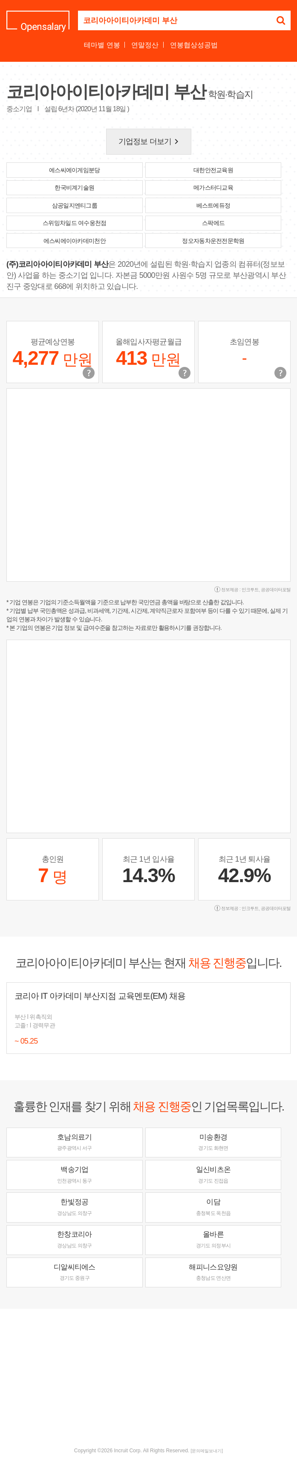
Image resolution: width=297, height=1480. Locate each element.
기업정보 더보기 (150, 141)
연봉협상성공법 (194, 45)
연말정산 (145, 45)
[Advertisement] (151, 1377)
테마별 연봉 (102, 45)
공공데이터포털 (276, 589)
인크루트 (250, 589)
